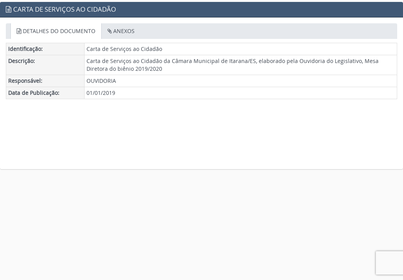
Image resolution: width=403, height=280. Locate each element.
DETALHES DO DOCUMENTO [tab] (56, 31)
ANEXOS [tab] (121, 31)
